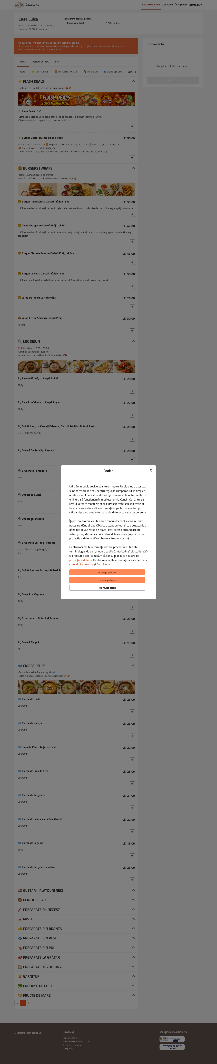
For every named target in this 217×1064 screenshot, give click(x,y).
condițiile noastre (82, 564)
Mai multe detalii (107, 587)
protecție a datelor (80, 560)
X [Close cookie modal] (151, 470)
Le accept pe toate (107, 572)
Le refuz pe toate (107, 580)
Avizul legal (104, 564)
